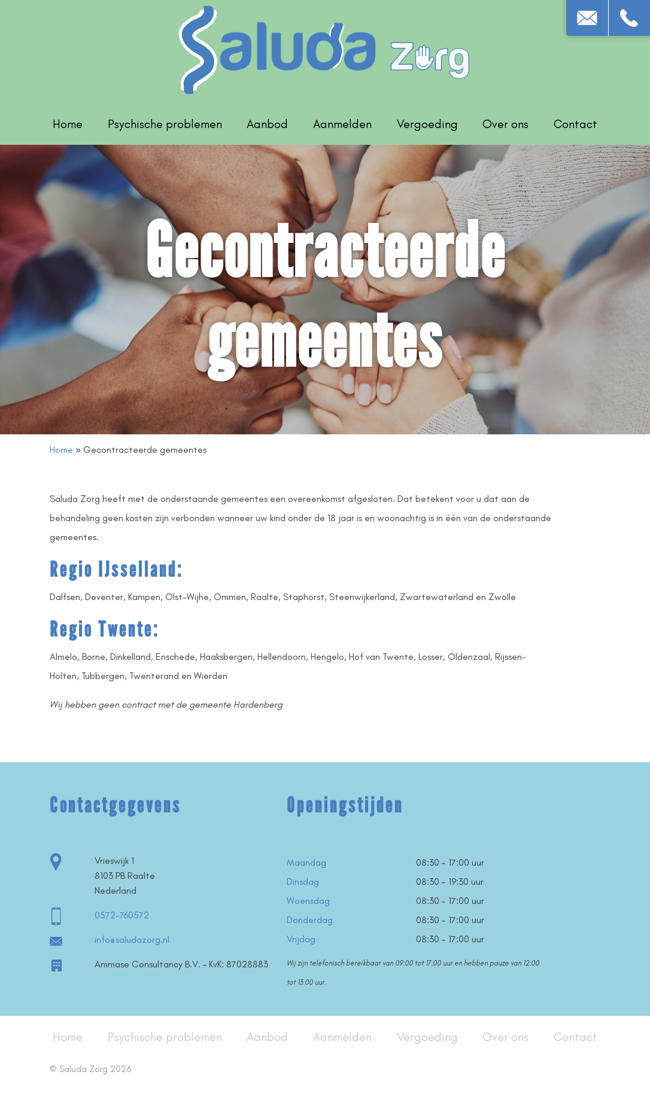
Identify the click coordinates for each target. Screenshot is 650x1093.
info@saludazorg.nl (132, 939)
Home (68, 124)
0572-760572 (122, 915)
